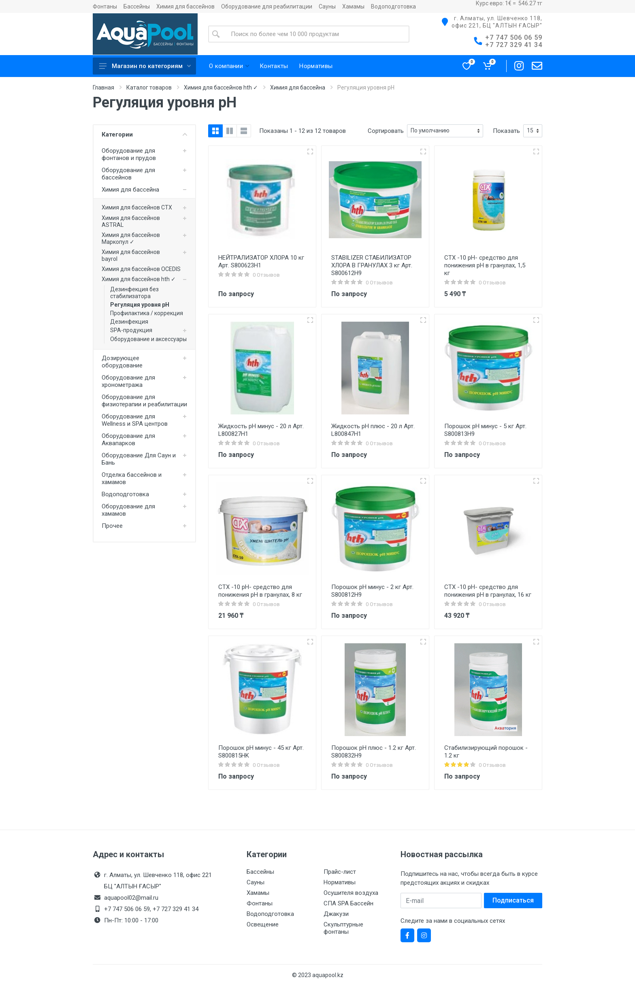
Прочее (112, 525)
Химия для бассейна (297, 87)
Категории (144, 134)
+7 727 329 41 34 (513, 45)
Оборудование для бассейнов (128, 173)
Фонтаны (105, 6)
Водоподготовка (393, 6)
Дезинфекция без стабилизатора (134, 292)
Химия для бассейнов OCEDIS (141, 269)
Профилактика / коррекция (146, 313)
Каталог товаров (149, 87)
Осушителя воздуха (351, 892)
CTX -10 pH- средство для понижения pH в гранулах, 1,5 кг (484, 265)
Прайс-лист (340, 871)
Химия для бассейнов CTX (137, 207)
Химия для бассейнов (185, 6)
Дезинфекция (129, 321)
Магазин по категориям (145, 66)
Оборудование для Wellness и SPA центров (135, 420)
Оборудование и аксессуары (148, 339)
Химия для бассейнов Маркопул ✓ (131, 238)
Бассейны (137, 6)
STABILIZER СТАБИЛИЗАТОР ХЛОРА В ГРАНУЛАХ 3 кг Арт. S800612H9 (371, 265)
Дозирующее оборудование (122, 361)
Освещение (263, 924)
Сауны (327, 6)
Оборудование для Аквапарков (128, 439)
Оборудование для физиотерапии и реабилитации (144, 400)
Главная (103, 87)
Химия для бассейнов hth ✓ (221, 87)
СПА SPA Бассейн (348, 903)
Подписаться (513, 900)
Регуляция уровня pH (139, 304)
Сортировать (386, 130)
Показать (506, 130)
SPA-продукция (131, 330)
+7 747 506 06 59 (513, 37)
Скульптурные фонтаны (343, 928)
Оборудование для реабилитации (266, 6)
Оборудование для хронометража (128, 381)
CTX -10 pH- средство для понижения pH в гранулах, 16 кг (487, 590)
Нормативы (340, 882)
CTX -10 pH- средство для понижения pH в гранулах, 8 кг (260, 590)
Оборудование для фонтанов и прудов (129, 154)
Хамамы (353, 6)
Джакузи (336, 914)
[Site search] (316, 34)
